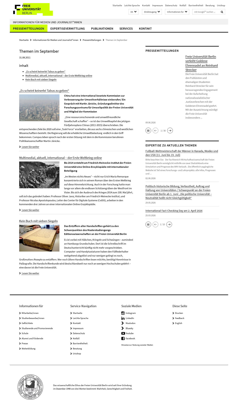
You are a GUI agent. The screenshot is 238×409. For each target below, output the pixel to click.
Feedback (179, 318)
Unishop (221, 5)
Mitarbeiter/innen (30, 313)
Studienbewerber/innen (33, 318)
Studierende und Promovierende (37, 328)
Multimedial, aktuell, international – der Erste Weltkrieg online (58, 75)
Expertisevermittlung (67, 28)
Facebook (130, 338)
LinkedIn (130, 318)
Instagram (131, 313)
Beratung (210, 5)
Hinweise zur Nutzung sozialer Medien (137, 345)
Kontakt (146, 5)
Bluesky (129, 328)
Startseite (117, 5)
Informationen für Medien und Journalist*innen (47, 22)
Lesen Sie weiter (29, 146)
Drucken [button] (179, 313)
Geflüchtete (27, 323)
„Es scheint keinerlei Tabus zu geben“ (45, 71)
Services (126, 28)
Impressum (157, 5)
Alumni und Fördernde (32, 338)
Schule (25, 333)
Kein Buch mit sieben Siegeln (40, 79)
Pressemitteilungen (28, 28)
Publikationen (102, 28)
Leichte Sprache (132, 5)
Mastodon (130, 323)
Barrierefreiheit (196, 5)
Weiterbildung (28, 348)
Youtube (130, 333)
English (178, 323)
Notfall (183, 5)
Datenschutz (171, 5)
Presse (25, 343)
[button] (133, 12)
